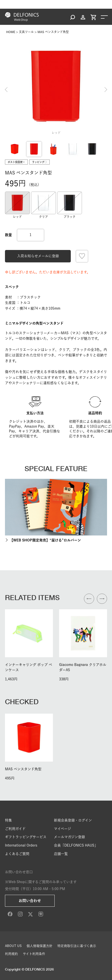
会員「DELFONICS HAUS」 (76, 845)
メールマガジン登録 (69, 837)
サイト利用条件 (34, 953)
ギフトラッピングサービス (25, 837)
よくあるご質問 (17, 854)
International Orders (21, 845)
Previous (6, 89)
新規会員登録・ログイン (73, 820)
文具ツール (26, 31)
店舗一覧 (61, 854)
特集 (8, 820)
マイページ (62, 828)
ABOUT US (13, 945)
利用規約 (11, 953)
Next (106, 89)
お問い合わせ (30, 900)
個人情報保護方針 (39, 945)
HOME (10, 31)
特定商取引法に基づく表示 (76, 945)
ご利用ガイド (15, 828)
